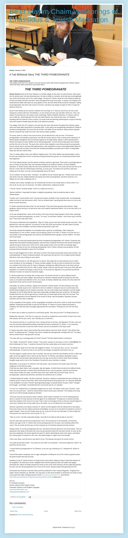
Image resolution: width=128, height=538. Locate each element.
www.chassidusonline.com (18, 489)
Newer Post (13, 511)
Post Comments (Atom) (25, 515)
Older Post (77, 511)
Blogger (72, 527)
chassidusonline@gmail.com (19, 492)
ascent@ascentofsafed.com (51, 475)
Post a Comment (17, 507)
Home (46, 511)
